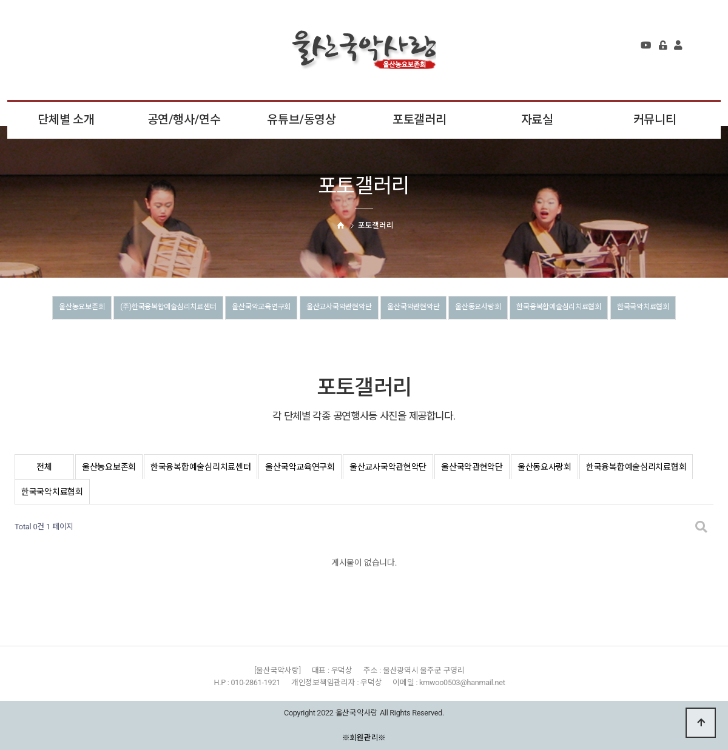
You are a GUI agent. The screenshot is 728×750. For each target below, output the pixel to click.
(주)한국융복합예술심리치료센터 (167, 308)
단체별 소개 (66, 120)
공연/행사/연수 (184, 120)
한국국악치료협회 (364, 335)
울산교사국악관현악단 (374, 308)
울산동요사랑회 (544, 308)
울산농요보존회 (62, 308)
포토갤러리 (420, 120)
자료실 (537, 120)
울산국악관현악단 (465, 308)
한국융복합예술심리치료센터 (200, 467)
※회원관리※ (364, 737)
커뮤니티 (654, 120)
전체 (44, 467)
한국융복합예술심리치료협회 (643, 308)
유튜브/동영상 (301, 120)
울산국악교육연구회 (279, 308)
